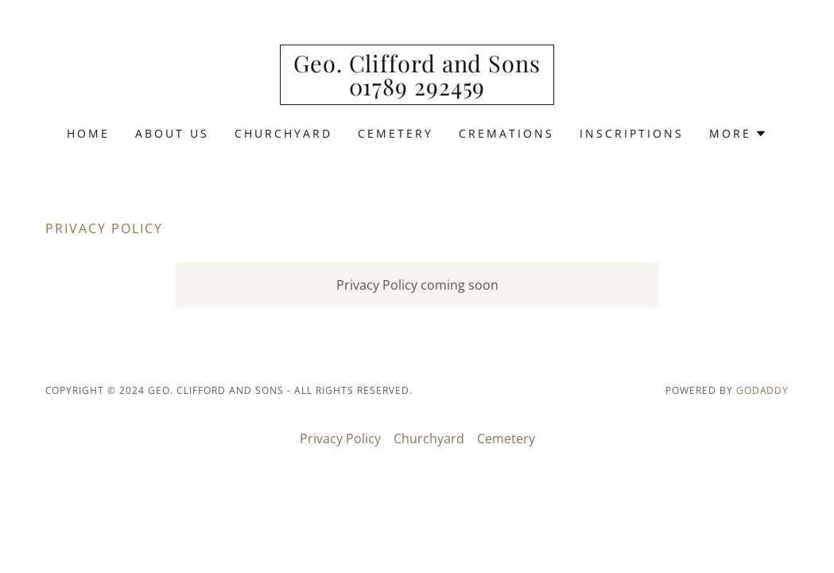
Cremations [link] (506, 133)
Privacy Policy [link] (340, 438)
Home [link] (88, 133)
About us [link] (172, 133)
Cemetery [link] (395, 133)
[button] (738, 133)
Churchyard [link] (283, 133)
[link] (417, 90)
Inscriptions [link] (632, 133)
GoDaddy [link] (762, 390)
